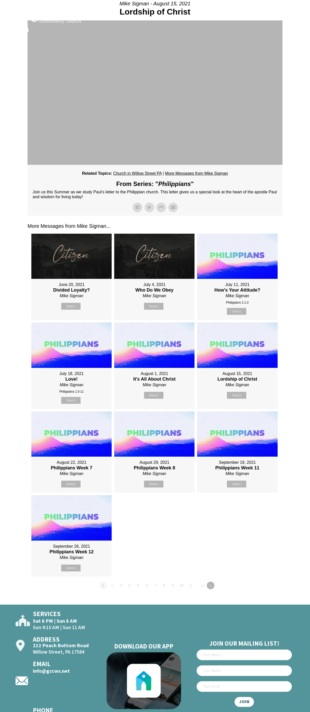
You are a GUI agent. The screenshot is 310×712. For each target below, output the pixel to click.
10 (181, 585)
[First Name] (244, 654)
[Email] (244, 686)
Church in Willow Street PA (137, 173)
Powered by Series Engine (263, 599)
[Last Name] (244, 670)
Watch (70, 306)
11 (190, 585)
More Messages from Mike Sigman (196, 173)
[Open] (297, 18)
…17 (201, 585)
